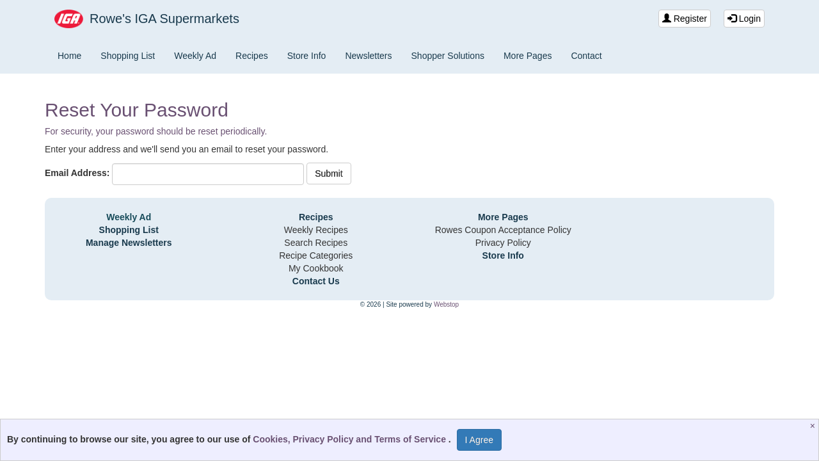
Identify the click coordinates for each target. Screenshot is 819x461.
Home (69, 56)
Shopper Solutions (447, 56)
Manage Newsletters (129, 243)
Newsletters (368, 56)
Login (744, 18)
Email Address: (77, 173)
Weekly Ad (195, 56)
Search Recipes (315, 243)
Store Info (306, 56)
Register (684, 18)
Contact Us (316, 281)
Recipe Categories (316, 255)
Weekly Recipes (316, 230)
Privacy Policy (503, 243)
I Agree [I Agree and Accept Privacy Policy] (479, 440)
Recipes (251, 56)
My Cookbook (316, 268)
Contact (586, 56)
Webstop (446, 304)
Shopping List (127, 56)
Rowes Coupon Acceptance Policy (503, 230)
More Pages (528, 56)
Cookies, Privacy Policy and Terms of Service (351, 439)
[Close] (814, 425)
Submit (329, 173)
